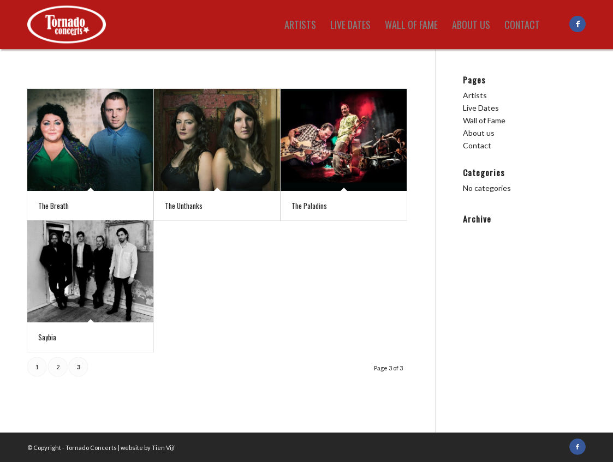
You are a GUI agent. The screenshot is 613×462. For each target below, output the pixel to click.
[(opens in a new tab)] (90, 140)
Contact (477, 145)
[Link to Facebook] (577, 24)
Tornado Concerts (91, 447)
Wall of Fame (484, 120)
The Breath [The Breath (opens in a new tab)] (53, 205)
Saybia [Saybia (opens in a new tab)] (47, 337)
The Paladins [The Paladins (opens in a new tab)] (309, 205)
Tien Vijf (163, 447)
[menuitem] (300, 24)
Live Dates (481, 107)
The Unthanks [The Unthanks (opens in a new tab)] (184, 205)
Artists (475, 95)
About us (479, 132)
